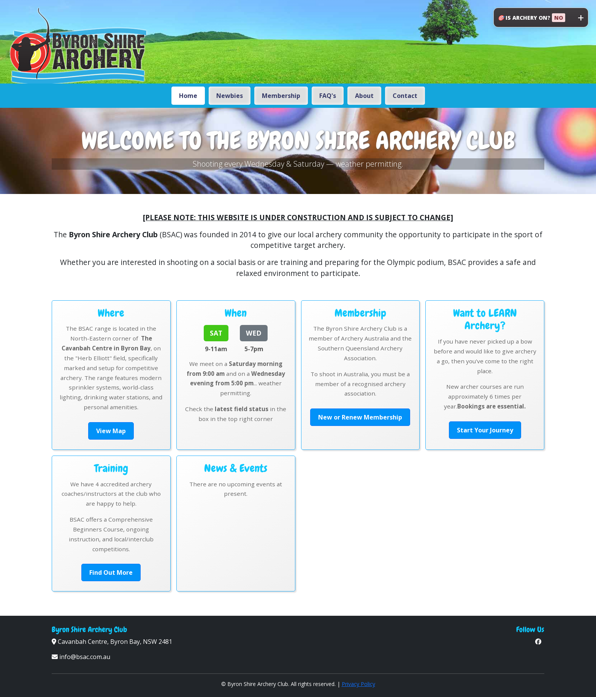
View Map (111, 431)
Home (188, 95)
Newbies (229, 95)
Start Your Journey (485, 430)
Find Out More (111, 572)
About (364, 95)
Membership (281, 95)
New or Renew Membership (360, 417)
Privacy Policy (358, 684)
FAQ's (327, 95)
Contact (405, 95)
